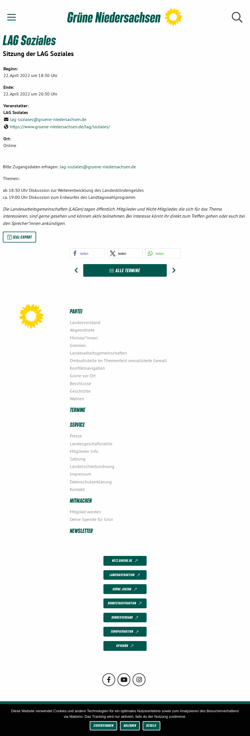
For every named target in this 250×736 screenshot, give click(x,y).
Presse (76, 436)
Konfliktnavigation (87, 368)
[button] (87, 253)
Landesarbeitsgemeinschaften (98, 353)
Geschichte (80, 391)
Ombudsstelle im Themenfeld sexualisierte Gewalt (118, 360)
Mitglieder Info (84, 451)
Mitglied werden (85, 511)
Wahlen (77, 398)
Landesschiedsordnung (92, 466)
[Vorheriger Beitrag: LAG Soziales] (76, 270)
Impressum (80, 474)
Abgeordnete (82, 330)
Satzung (77, 459)
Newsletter (81, 530)
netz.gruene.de (125, 560)
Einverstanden (104, 725)
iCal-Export (19, 237)
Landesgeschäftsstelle (91, 443)
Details (151, 725)
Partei (76, 311)
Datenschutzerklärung (91, 482)
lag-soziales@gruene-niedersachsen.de (48, 119)
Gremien (78, 345)
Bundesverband (125, 617)
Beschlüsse (80, 383)
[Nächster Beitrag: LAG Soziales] (174, 270)
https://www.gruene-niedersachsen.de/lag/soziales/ (60, 126)
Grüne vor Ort (83, 375)
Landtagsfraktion (125, 575)
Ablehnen (130, 725)
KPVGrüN (125, 646)
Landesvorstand (85, 322)
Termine (77, 409)
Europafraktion (125, 631)
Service (77, 424)
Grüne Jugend (125, 589)
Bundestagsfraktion (125, 603)
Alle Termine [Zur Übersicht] (125, 270)
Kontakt (77, 489)
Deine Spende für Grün (91, 519)
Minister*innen (84, 338)
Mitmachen (81, 500)
